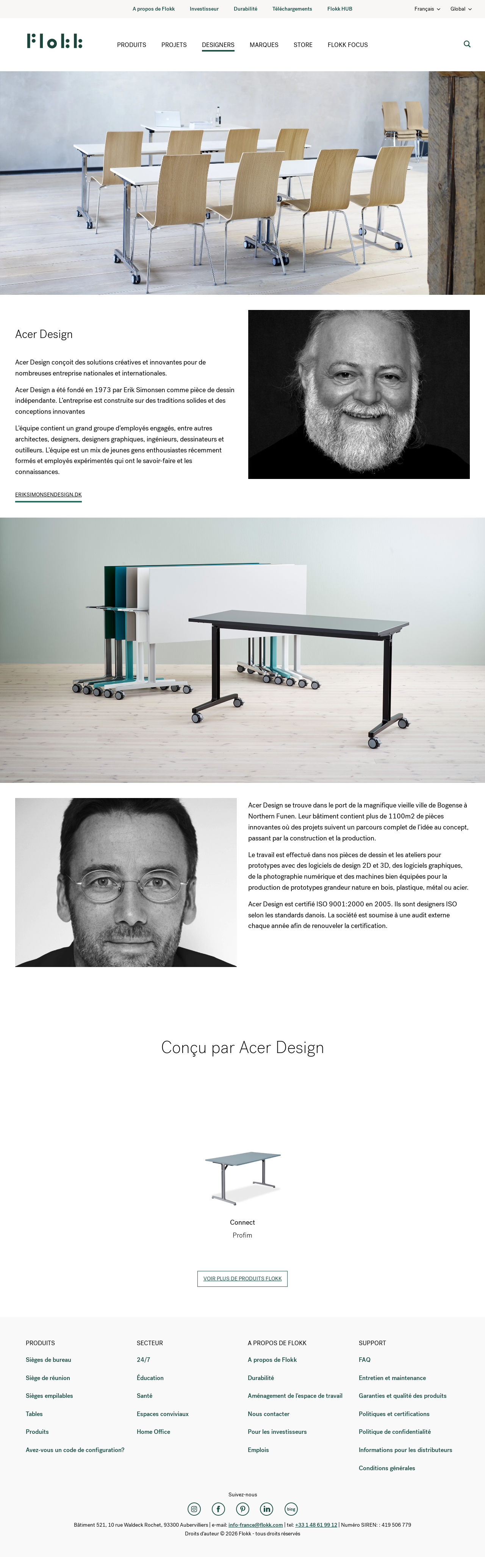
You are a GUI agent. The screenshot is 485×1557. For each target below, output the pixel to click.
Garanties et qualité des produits (403, 1396)
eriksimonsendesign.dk (48, 494)
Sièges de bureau (48, 1360)
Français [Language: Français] (428, 9)
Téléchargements (292, 9)
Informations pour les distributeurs (405, 1450)
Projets (174, 45)
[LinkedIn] (267, 1509)
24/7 (143, 1360)
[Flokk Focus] (291, 1509)
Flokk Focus (348, 45)
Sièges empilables (49, 1396)
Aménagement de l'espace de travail (295, 1396)
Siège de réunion (48, 1378)
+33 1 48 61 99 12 (316, 1525)
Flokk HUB (339, 9)
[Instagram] (194, 1509)
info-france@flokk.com (255, 1525)
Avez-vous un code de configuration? (75, 1450)
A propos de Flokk (154, 9)
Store (303, 45)
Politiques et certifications (394, 1414)
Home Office (153, 1432)
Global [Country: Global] (462, 9)
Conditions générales (387, 1468)
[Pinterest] (242, 1509)
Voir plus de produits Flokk (242, 1278)
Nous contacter (268, 1414)
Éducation (150, 1378)
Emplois (258, 1450)
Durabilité (245, 9)
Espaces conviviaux (163, 1414)
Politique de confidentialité (395, 1432)
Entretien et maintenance (392, 1378)
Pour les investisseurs (277, 1432)
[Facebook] (218, 1509)
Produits (131, 45)
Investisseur (204, 9)
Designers (218, 45)
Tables (34, 1414)
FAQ (365, 1360)
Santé (144, 1396)
